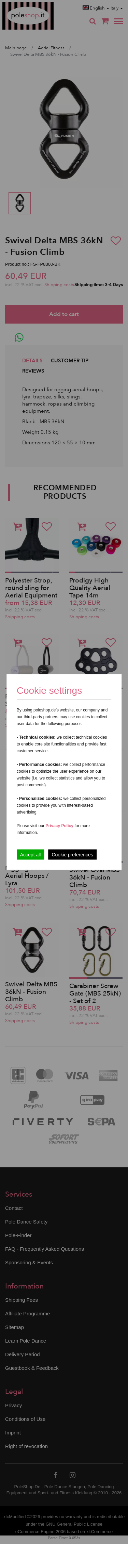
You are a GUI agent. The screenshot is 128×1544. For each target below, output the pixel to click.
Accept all (30, 854)
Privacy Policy (59, 825)
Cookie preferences (72, 854)
